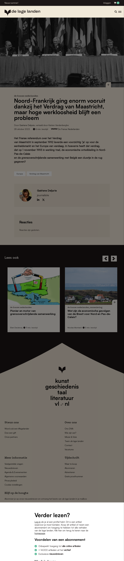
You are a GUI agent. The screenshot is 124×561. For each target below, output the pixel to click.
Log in (38, 522)
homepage (40, 533)
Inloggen (107, 3)
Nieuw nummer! (11, 3)
